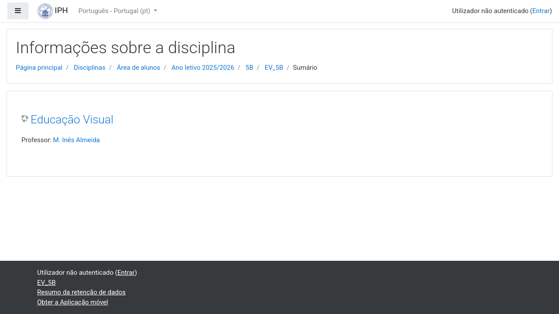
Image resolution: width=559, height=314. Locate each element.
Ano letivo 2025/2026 (203, 68)
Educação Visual (72, 119)
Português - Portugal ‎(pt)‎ (115, 11)
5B (249, 68)
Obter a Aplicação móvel (72, 302)
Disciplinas (90, 68)
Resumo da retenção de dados (81, 292)
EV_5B (274, 68)
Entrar (541, 11)
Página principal (39, 68)
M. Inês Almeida (76, 140)
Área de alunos (138, 68)
